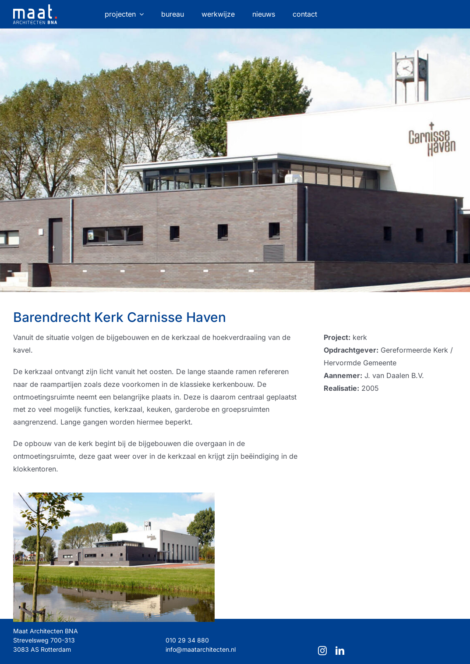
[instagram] (322, 650)
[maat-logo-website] (35, 8)
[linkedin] (340, 650)
